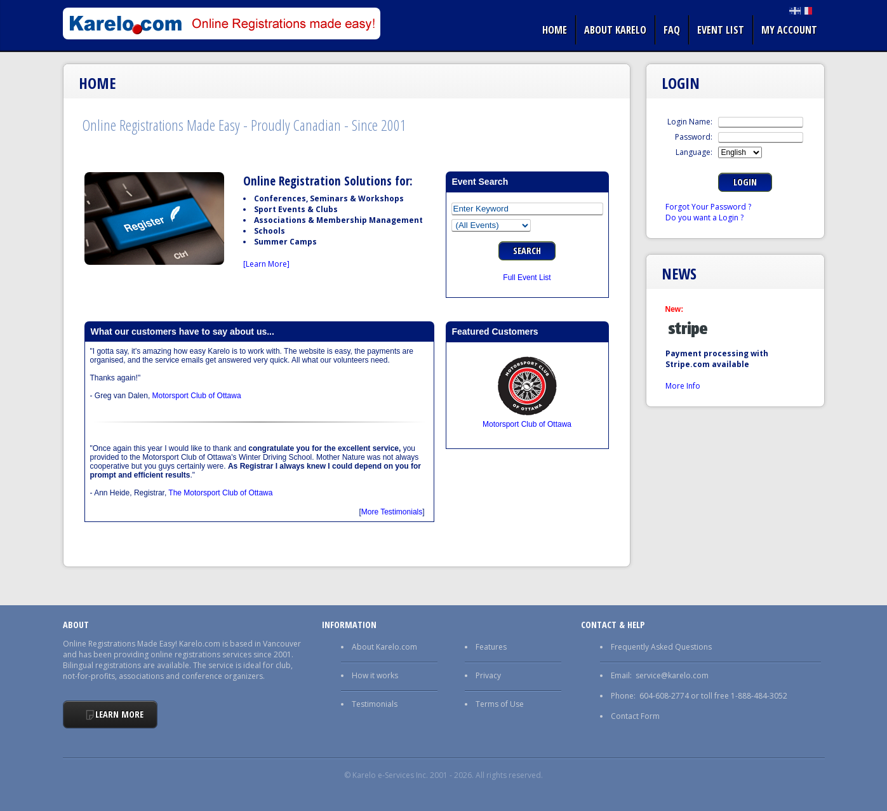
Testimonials (374, 704)
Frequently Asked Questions (661, 646)
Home (554, 30)
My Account (789, 30)
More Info (682, 385)
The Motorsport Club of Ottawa (220, 492)
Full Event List (526, 277)
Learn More (119, 714)
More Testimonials (391, 511)
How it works (375, 675)
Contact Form (635, 716)
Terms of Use (500, 704)
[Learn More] (266, 263)
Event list (720, 30)
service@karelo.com (672, 675)
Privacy (488, 675)
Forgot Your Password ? (708, 206)
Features (491, 646)
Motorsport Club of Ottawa (196, 395)
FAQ (672, 30)
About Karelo (615, 30)
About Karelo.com (384, 646)
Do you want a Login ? (704, 217)
